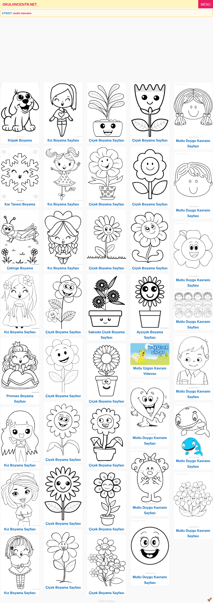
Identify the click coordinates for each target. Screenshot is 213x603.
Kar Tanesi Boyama (20, 204)
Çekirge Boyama (20, 268)
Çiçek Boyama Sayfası (63, 332)
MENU (206, 4)
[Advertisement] (106, 48)
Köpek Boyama (20, 140)
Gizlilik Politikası (106, 601)
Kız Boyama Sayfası (20, 332)
